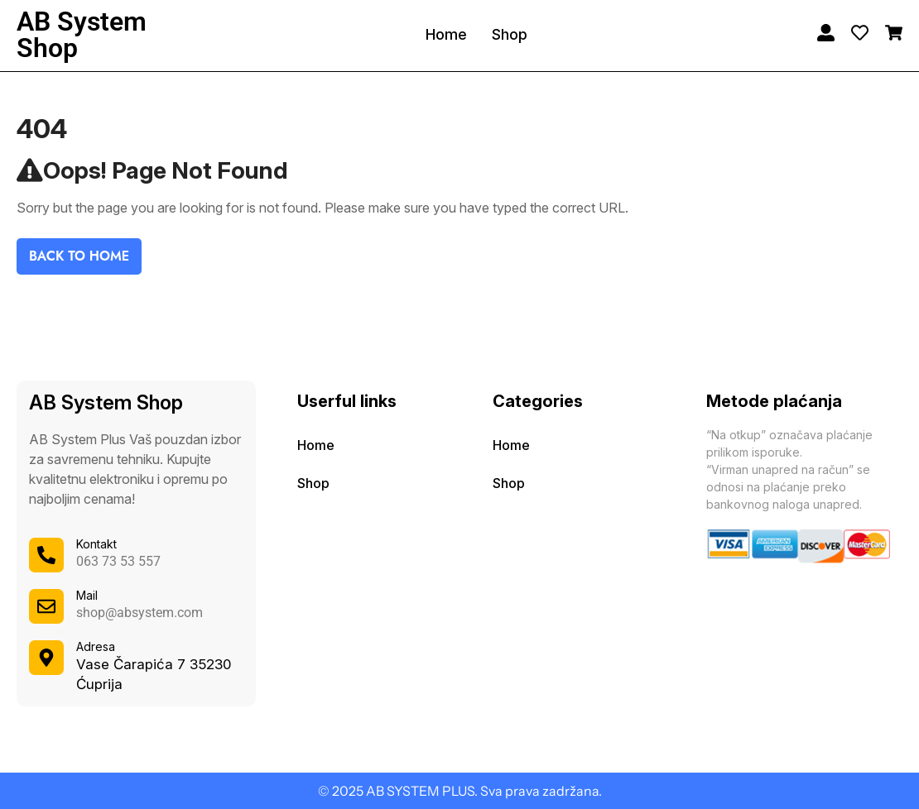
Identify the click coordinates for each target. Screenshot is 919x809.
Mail (87, 595)
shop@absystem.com (139, 612)
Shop (509, 34)
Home (446, 34)
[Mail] (46, 606)
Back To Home (79, 256)
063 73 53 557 (118, 561)
